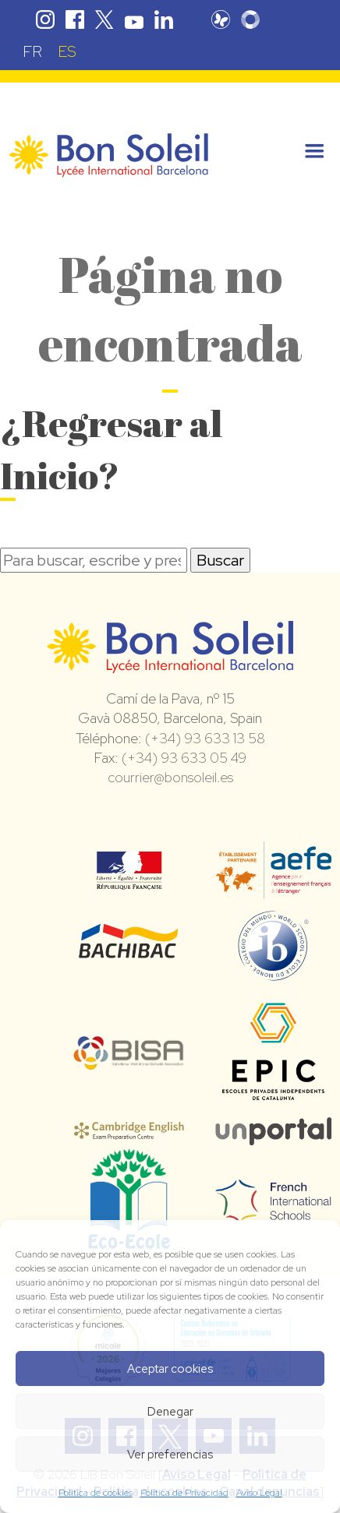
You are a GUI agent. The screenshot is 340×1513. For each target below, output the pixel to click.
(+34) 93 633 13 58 (205, 738)
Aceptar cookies (170, 1369)
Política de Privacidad (184, 1493)
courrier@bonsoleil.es (170, 777)
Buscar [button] (220, 560)
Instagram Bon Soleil (45, 19)
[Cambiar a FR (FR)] (32, 51)
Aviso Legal (259, 1493)
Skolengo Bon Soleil (250, 19)
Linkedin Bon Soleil (163, 19)
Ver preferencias (170, 1454)
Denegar (170, 1412)
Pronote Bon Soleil (220, 19)
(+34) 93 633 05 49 (184, 758)
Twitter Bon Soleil (104, 19)
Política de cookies (95, 1493)
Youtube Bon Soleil (134, 19)
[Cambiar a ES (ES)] (67, 51)
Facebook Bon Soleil (75, 19)
